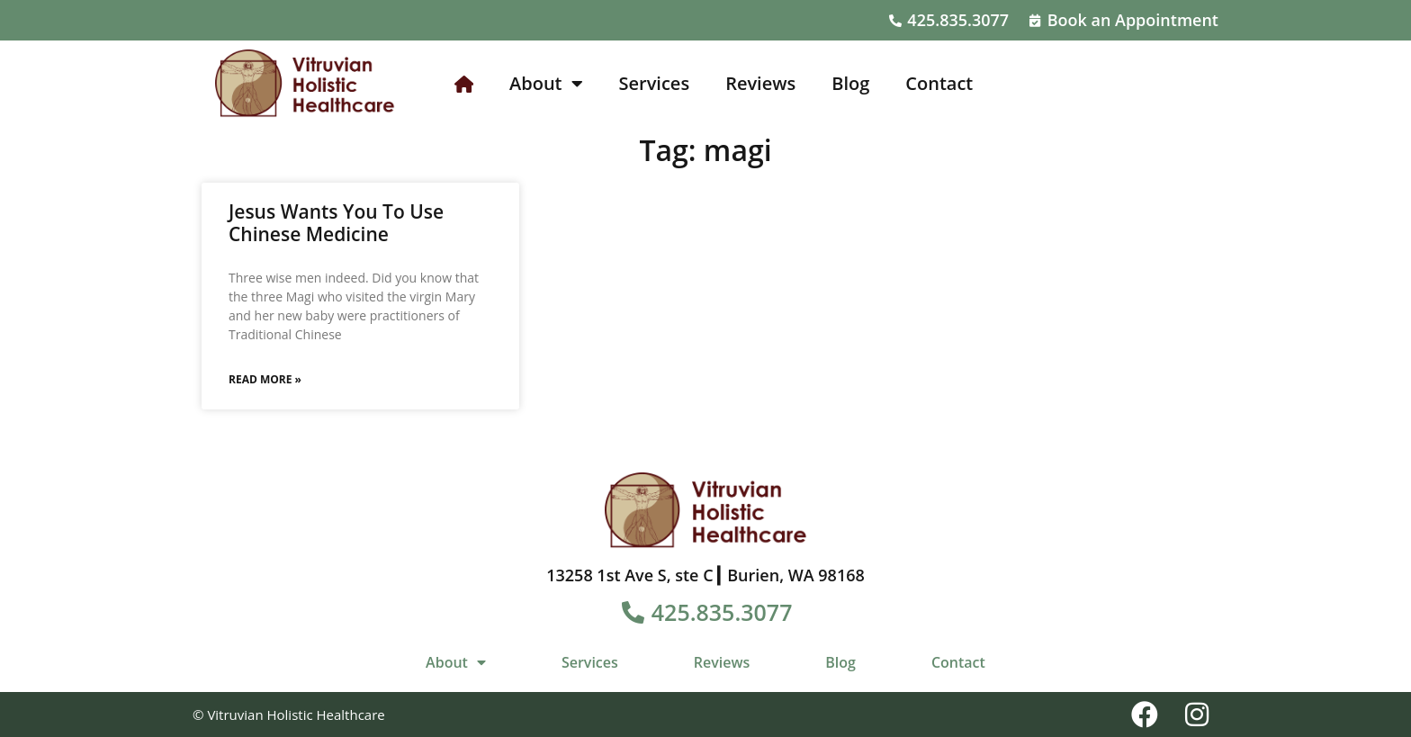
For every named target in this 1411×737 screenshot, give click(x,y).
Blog (850, 83)
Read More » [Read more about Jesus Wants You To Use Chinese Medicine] (265, 379)
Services (654, 83)
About (546, 84)
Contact (939, 83)
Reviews (760, 83)
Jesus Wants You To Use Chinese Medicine (336, 223)
